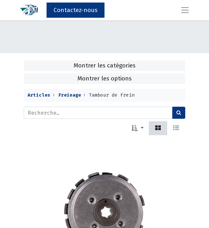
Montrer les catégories (104, 65)
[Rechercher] (178, 113)
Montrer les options (104, 78)
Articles (39, 95)
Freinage (69, 95)
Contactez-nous (76, 10)
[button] (137, 128)
